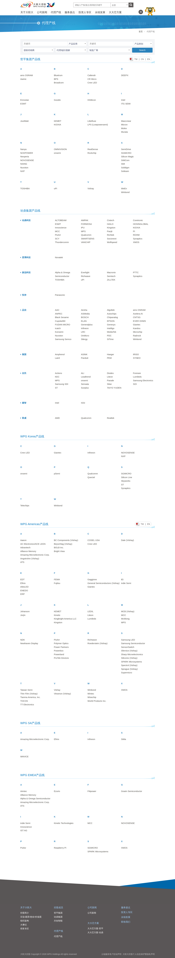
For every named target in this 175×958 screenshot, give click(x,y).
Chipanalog (112, 317)
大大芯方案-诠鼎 (95, 932)
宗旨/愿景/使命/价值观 (30, 917)
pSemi (57, 473)
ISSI (83, 403)
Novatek (59, 257)
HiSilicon (92, 100)
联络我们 (125, 922)
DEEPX (124, 75)
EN (148, 59)
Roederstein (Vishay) (98, 643)
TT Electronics (27, 704)
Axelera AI (138, 313)
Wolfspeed (112, 242)
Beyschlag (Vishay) (63, 544)
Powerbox (58, 650)
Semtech (111, 276)
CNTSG (137, 317)
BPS (56, 79)
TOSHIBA (25, 188)
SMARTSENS (87, 238)
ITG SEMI (126, 103)
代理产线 (56, 12)
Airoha (84, 310)
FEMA (57, 579)
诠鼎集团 (58, 917)
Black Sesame (62, 317)
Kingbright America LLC (65, 618)
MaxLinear (126, 121)
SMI (123, 164)
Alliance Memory (28, 551)
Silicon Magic (127, 156)
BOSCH (85, 317)
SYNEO (137, 358)
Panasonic (60, 295)
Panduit (84, 358)
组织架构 (24, 920)
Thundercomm (62, 242)
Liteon (110, 376)
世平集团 (58, 913)
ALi (82, 373)
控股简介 (24, 913)
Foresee (137, 373)
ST (56, 388)
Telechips (24, 505)
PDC (109, 335)
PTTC (136, 272)
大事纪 (23, 924)
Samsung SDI (61, 384)
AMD (57, 418)
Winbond (125, 192)
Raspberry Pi (60, 848)
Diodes (110, 373)
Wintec (91, 693)
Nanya (23, 149)
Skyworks (125, 481)
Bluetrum (58, 75)
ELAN (83, 321)
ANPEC (58, 313)
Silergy (84, 339)
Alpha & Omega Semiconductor (35, 798)
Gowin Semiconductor (131, 791)
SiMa (123, 739)
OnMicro (85, 335)
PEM (109, 358)
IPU (82, 227)
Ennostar (24, 100)
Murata (124, 132)
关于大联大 (26, 12)
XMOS (136, 242)
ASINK (84, 354)
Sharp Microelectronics (132, 654)
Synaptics (137, 238)
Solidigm (125, 167)
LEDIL (91, 611)
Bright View (59, 551)
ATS (22, 562)
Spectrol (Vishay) (129, 665)
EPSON (111, 321)
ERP (22, 594)
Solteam (125, 171)
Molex (124, 128)
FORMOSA (86, 224)
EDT (22, 579)
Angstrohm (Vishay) (29, 558)
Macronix (111, 272)
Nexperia (24, 156)
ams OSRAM (26, 75)
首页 (141, 31)
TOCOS (24, 701)
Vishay (91, 188)
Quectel (91, 477)
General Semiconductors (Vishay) (104, 583)
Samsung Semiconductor (133, 643)
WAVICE (24, 756)
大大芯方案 (115, 12)
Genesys (111, 324)
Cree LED (92, 82)
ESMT (23, 103)
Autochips (111, 313)
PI (134, 231)
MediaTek (111, 332)
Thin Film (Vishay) (29, 693)
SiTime (110, 339)
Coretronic (138, 220)
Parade (110, 380)
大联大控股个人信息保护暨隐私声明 (139, 954)
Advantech (25, 547)
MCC (57, 231)
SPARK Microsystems (131, 661)
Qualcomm (86, 235)
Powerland (59, 654)
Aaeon (23, 540)
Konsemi (59, 332)
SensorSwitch (127, 647)
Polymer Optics (61, 643)
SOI (135, 384)
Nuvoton (24, 167)
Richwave (85, 276)
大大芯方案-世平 (95, 928)
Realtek (110, 418)
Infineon (85, 328)
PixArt (58, 235)
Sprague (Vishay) (129, 669)
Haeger (110, 354)
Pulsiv (23, 848)
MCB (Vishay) (127, 611)
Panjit (109, 231)
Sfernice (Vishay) (129, 650)
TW (136, 59)
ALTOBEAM (60, 220)
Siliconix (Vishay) (129, 658)
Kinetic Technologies (63, 823)
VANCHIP (85, 242)
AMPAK (84, 220)
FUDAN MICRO (62, 324)
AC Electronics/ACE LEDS (33, 544)
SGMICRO (126, 153)
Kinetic (57, 615)
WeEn (124, 188)
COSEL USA (94, 540)
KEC (57, 376)
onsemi (57, 153)
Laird (57, 358)
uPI (55, 188)
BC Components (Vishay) (66, 540)
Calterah (92, 75)
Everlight (85, 272)
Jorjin (22, 615)
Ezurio (57, 791)
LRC (83, 332)
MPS (83, 231)
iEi (122, 579)
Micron (124, 124)
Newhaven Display (29, 643)
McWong (125, 618)
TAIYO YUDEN (114, 388)
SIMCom (125, 160)
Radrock (137, 335)
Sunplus (85, 388)
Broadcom (59, 82)
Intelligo (110, 328)
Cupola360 (60, 321)
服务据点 (70, 12)
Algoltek (111, 310)
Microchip (137, 332)
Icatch (58, 328)
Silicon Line (126, 477)
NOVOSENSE (27, 160)
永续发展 (100, 12)
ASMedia (85, 313)
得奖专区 (24, 928)
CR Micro (92, 79)
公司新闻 (42, 12)
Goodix (57, 100)
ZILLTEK (111, 280)
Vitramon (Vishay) (62, 693)
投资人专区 (84, 12)
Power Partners (61, 647)
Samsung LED (128, 640)
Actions (58, 373)
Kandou (136, 328)
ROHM (136, 235)
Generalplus (87, 324)
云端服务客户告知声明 (111, 954)
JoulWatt (24, 121)
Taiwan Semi (26, 690)
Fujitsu (57, 583)
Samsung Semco (63, 339)
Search (142, 50)
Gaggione (92, 579)
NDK (22, 640)
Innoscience (60, 227)
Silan (109, 384)
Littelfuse (92, 121)
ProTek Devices (61, 658)
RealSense (93, 149)
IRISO (136, 354)
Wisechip (92, 697)
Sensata (85, 384)
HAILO (110, 224)
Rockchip (92, 153)
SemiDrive (126, 149)
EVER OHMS (139, 321)
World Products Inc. (97, 701)
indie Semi (126, 583)
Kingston (111, 227)
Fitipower (92, 791)
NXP (22, 171)
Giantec (136, 324)
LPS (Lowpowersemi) (98, 124)
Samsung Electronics (143, 380)
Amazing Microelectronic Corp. (34, 555)
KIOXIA (57, 124)
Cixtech (110, 220)
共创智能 (58, 920)
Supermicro (126, 672)
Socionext (111, 238)
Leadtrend (86, 376)
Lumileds (137, 376)
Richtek (110, 235)
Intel (123, 100)
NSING (23, 164)
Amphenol (60, 354)
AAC (57, 310)
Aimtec (23, 791)
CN (142, 59)
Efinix (23, 583)
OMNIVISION (60, 149)
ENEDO (24, 590)
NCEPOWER (26, 153)
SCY (57, 238)
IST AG (23, 830)
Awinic (23, 79)
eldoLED (24, 587)
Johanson (25, 611)
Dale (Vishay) (127, 540)
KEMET (57, 121)
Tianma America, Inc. (30, 697)
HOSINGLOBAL (140, 224)
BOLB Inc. (59, 547)
